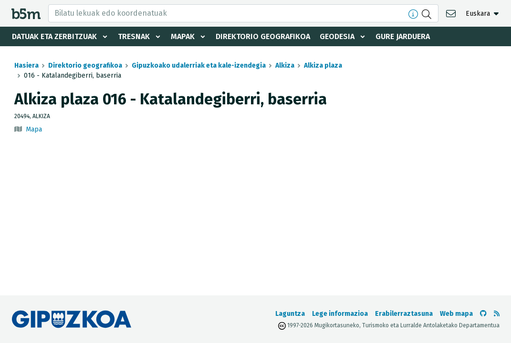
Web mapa (456, 314)
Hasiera (26, 65)
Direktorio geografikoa (263, 36)
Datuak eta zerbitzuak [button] (54, 36)
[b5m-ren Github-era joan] (483, 314)
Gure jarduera (402, 36)
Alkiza (284, 65)
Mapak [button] (183, 36)
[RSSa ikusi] (497, 314)
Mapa (34, 129)
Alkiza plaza (323, 65)
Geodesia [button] (337, 36)
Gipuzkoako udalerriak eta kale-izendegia (199, 65)
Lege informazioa (340, 314)
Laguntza (290, 314)
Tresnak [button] (134, 36)
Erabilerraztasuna (404, 314)
